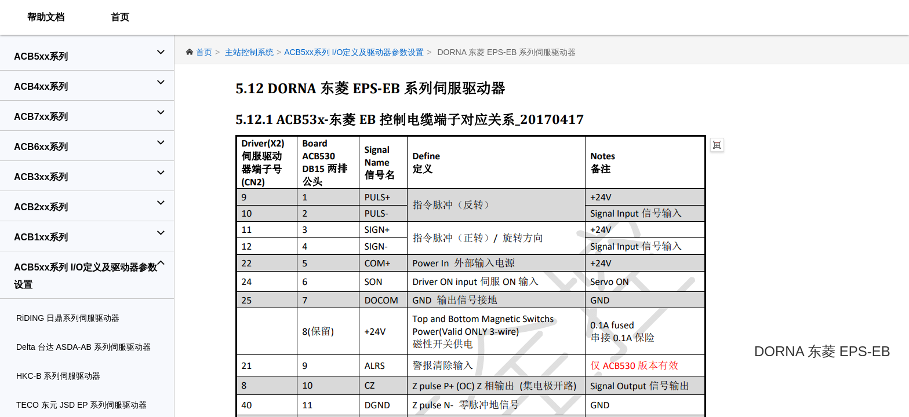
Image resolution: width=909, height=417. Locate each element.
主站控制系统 (249, 52)
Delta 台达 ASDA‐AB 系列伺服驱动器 (83, 347)
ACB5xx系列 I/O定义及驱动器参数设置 (354, 52)
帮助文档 (45, 17)
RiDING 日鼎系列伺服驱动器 (67, 318)
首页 (120, 17)
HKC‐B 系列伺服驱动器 (58, 376)
